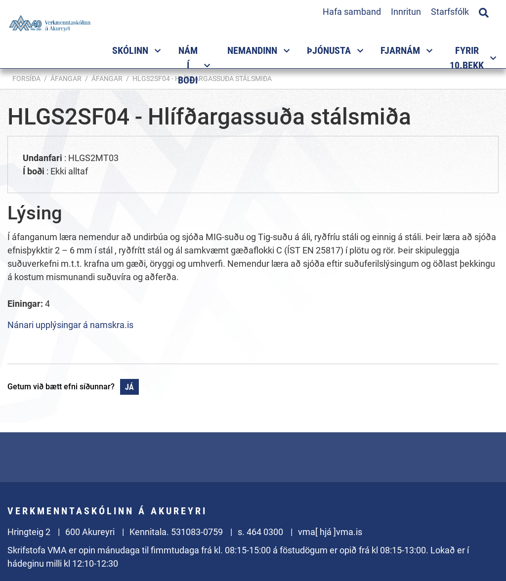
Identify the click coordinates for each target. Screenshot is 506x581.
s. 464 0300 (260, 532)
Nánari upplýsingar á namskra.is (70, 325)
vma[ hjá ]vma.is (330, 532)
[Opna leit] (484, 11)
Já (129, 387)
